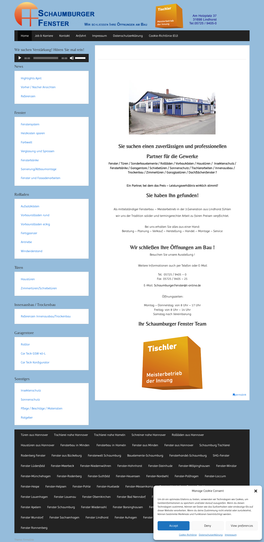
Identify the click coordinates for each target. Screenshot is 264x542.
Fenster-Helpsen (55, 486)
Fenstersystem (30, 124)
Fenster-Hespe (30, 486)
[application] (51, 58)
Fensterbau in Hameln (111, 445)
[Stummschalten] (72, 58)
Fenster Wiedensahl (94, 507)
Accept (173, 526)
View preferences (242, 526)
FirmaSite (28, 539)
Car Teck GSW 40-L (33, 353)
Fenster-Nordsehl (157, 476)
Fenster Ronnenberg (34, 528)
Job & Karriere (44, 36)
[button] (256, 491)
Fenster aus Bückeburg (67, 455)
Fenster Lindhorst (97, 517)
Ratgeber (27, 417)
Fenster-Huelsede (108, 486)
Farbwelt (26, 142)
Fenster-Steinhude (160, 466)
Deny (207, 526)
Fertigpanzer (29, 233)
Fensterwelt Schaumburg (104, 455)
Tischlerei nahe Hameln (109, 435)
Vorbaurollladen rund (35, 215)
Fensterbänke (30, 160)
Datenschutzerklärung (211, 534)
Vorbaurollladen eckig (35, 224)
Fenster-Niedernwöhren (95, 466)
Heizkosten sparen (33, 133)
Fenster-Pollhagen (187, 476)
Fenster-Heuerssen (128, 476)
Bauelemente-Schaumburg (145, 455)
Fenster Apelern (31, 507)
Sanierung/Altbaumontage (38, 169)
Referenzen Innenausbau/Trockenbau (46, 316)
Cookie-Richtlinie (188, 534)
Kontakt (64, 36)
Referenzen (28, 96)
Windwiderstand (31, 251)
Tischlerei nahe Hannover (71, 435)
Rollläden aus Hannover (188, 435)
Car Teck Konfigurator (35, 362)
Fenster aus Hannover (178, 445)
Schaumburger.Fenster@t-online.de (177, 285)
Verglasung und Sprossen (37, 151)
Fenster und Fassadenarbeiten (40, 178)
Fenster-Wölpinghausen (194, 466)
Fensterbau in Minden (75, 445)
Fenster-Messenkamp (139, 486)
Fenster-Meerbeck (62, 466)
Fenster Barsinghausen (128, 507)
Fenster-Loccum (215, 476)
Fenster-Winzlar (226, 466)
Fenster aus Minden (145, 445)
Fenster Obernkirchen (96, 497)
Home (25, 36)
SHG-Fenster (221, 455)
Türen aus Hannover (34, 435)
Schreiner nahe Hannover (149, 435)
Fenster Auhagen (126, 517)
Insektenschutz (31, 390)
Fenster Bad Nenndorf (131, 497)
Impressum (231, 534)
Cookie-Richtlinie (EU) (163, 36)
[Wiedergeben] (20, 58)
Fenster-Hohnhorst (129, 466)
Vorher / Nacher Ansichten (38, 87)
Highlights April (31, 78)
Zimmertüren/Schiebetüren (39, 288)
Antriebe (26, 242)
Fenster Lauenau (65, 497)
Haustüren (28, 279)
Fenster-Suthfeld (99, 476)
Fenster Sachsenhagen (64, 517)
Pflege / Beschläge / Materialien (41, 408)
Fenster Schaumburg (61, 507)
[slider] (45, 58)
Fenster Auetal (152, 517)
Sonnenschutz (30, 399)
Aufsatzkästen (30, 206)
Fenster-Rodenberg (69, 476)
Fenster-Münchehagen (36, 476)
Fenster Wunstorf (32, 517)
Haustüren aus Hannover (37, 445)
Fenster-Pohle (82, 486)
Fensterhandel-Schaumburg (188, 455)
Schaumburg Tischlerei (214, 445)
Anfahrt (81, 36)
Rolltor (25, 344)
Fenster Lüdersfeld (33, 466)
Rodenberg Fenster (33, 455)
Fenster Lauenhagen (34, 497)
